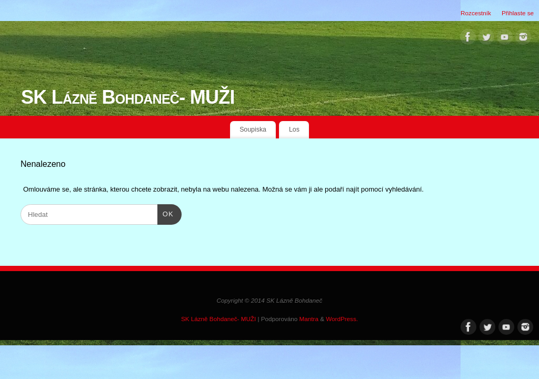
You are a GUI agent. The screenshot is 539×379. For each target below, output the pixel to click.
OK (165, 213)
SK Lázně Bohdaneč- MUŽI (128, 97)
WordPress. (342, 318)
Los (294, 129)
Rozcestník (476, 12)
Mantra (309, 318)
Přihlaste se (518, 12)
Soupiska (252, 129)
